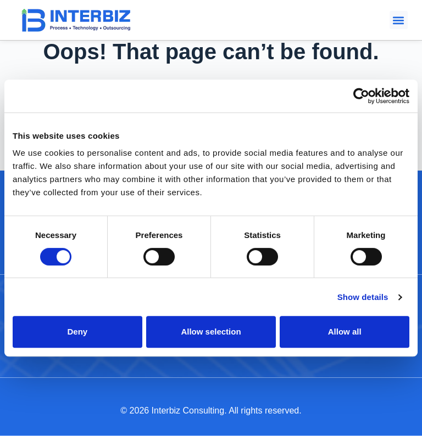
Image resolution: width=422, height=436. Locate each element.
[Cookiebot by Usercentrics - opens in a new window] (361, 96)
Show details (362, 297)
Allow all (345, 331)
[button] (399, 20)
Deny (77, 331)
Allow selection (211, 331)
